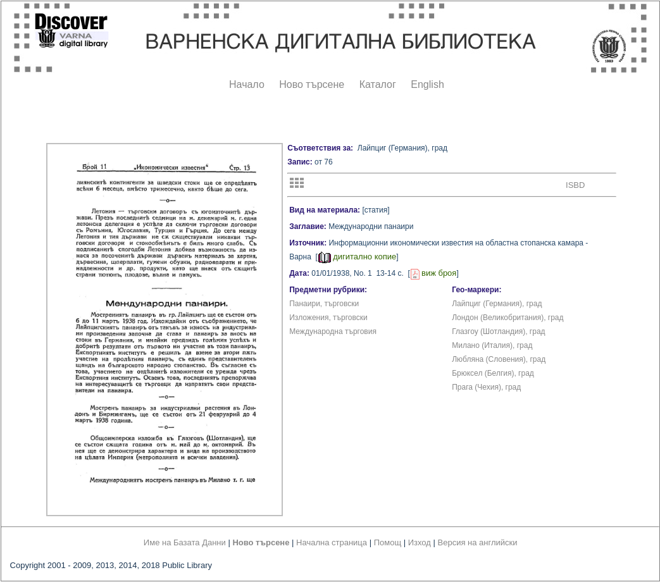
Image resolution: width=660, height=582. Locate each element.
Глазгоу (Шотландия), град (498, 331)
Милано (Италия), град (492, 345)
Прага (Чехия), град (486, 387)
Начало (247, 84)
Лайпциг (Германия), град (497, 303)
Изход (419, 542)
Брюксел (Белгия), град (493, 373)
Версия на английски (478, 542)
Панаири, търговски (324, 303)
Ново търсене (311, 84)
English (427, 84)
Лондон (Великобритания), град (507, 317)
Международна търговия (333, 331)
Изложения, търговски (328, 317)
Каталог (377, 84)
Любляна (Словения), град (498, 359)
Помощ (387, 542)
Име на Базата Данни (185, 542)
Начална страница (331, 542)
